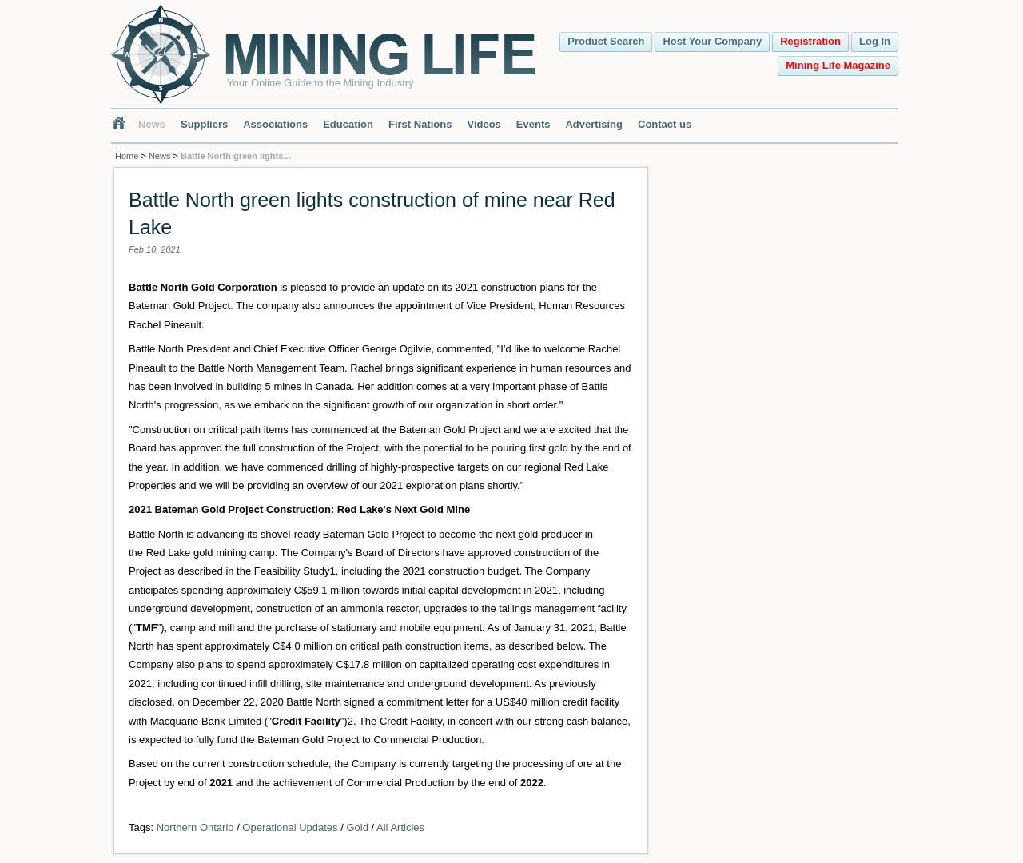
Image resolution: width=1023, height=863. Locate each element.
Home (126, 156)
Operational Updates (289, 827)
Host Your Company (712, 41)
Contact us (664, 124)
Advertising (594, 124)
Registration (810, 41)
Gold (357, 827)
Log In (874, 41)
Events (533, 124)
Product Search (605, 41)
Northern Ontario (195, 827)
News (151, 124)
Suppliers (204, 124)
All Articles (400, 827)
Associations (275, 124)
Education (348, 124)
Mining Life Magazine (838, 65)
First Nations (420, 124)
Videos (483, 124)
